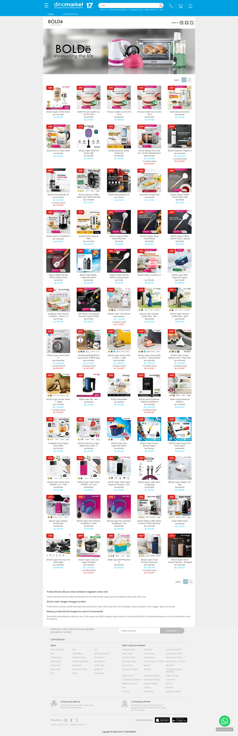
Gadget (51, 14)
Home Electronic (70, 14)
